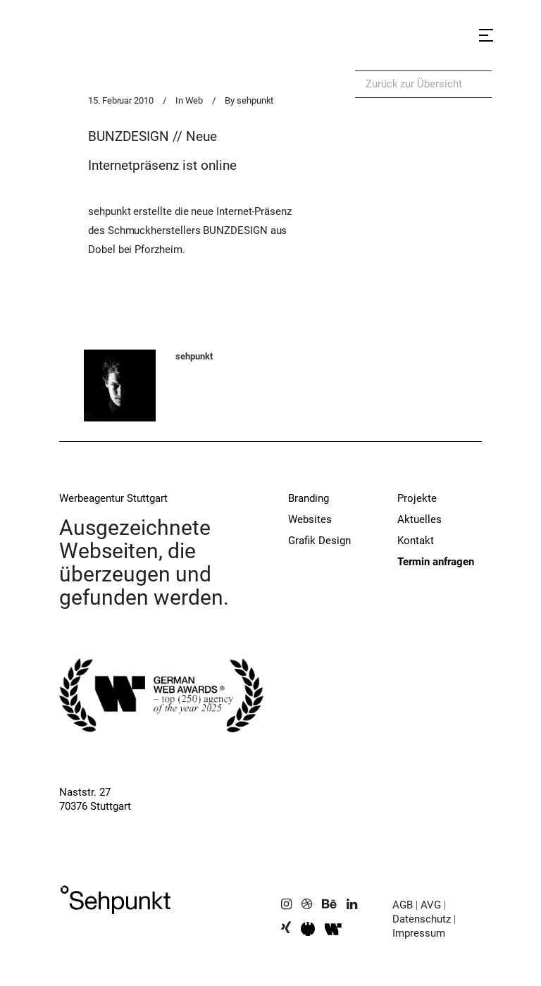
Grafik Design (319, 540)
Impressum (418, 933)
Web (194, 100)
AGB (402, 905)
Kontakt (415, 540)
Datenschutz (421, 919)
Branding (308, 498)
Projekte (417, 498)
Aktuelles (419, 519)
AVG (431, 905)
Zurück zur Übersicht (414, 84)
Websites (310, 519)
